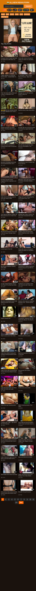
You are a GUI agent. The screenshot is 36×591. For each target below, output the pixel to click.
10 (30, 499)
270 (16, 502)
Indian (3, 14)
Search (28, 6)
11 (33, 499)
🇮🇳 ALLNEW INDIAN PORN (18, 2)
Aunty (17, 14)
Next (21, 502)
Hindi (21, 14)
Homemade (26, 14)
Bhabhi (11, 14)
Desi (7, 14)
